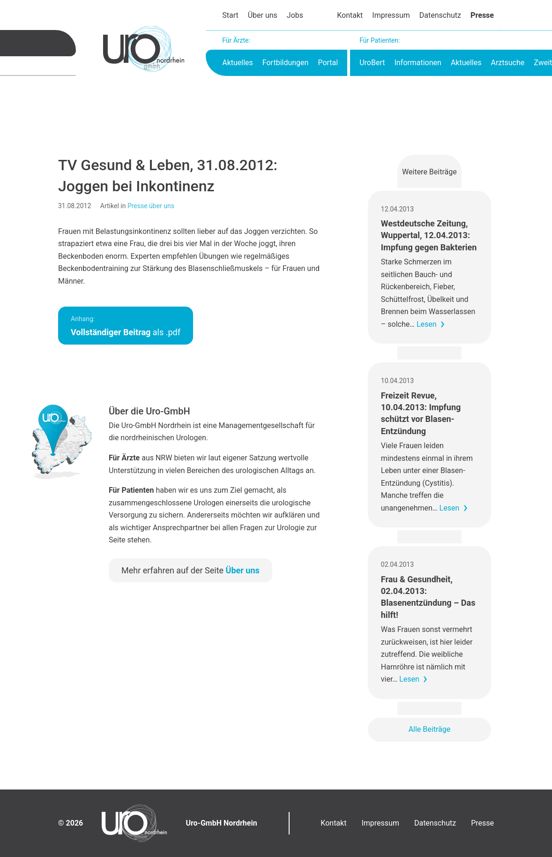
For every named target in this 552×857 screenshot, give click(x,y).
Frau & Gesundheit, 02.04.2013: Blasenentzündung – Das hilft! (428, 597)
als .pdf (125, 326)
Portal (328, 62)
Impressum (391, 15)
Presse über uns (150, 206)
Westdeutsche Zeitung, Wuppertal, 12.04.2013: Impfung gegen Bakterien (429, 235)
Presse (482, 15)
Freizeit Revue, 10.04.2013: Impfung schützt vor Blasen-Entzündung (421, 413)
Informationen (417, 62)
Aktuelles (237, 62)
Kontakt (350, 15)
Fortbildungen (285, 62)
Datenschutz (440, 15)
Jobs (295, 15)
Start (230, 15)
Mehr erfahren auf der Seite (190, 570)
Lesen (427, 324)
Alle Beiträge (430, 729)
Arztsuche (507, 62)
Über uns (262, 15)
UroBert (372, 62)
